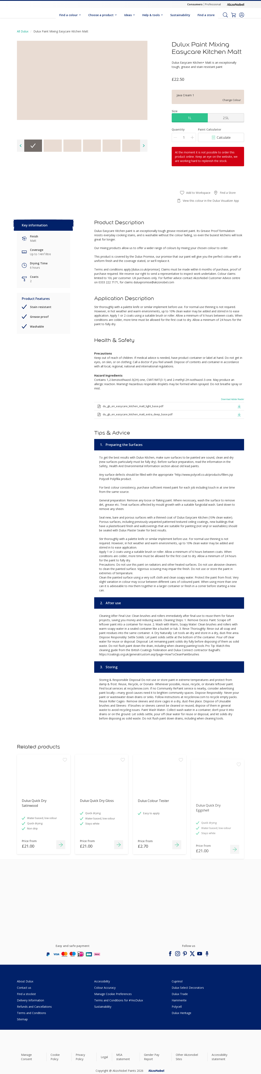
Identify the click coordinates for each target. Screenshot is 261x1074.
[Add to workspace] (65, 785)
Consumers (194, 4)
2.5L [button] (226, 118)
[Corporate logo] (235, 4)
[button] (241, 14)
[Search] (225, 14)
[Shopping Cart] (233, 14)
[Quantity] (184, 137)
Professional (213, 4)
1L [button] (189, 118)
